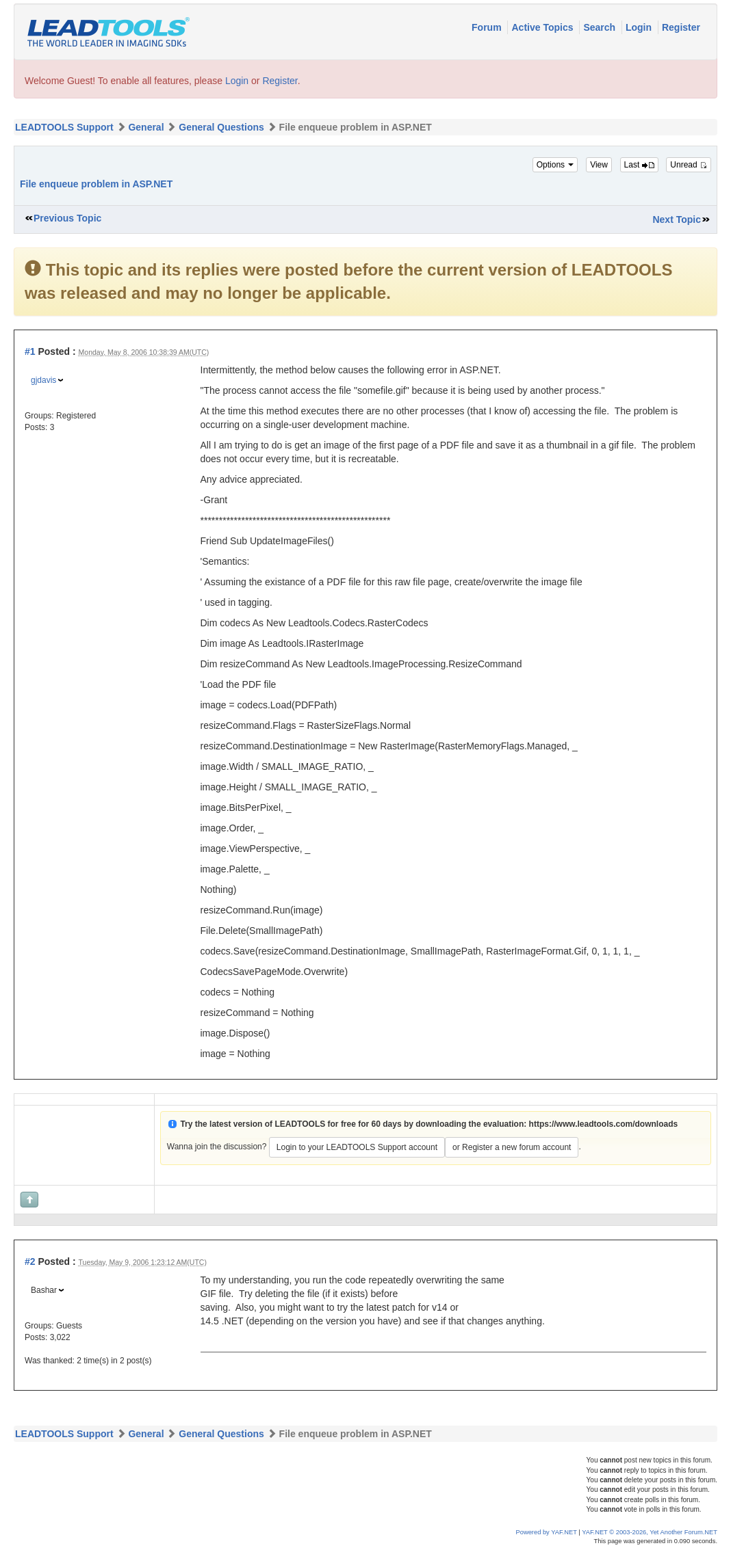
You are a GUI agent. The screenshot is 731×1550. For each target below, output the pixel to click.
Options (555, 165)
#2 (30, 1261)
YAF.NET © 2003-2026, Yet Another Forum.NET (649, 1532)
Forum (488, 27)
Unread (688, 165)
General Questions (221, 127)
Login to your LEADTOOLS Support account (357, 1147)
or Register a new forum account (511, 1147)
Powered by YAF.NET (546, 1532)
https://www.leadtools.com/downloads (603, 1124)
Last (639, 165)
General (146, 127)
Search (600, 27)
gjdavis (43, 380)
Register (681, 27)
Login (640, 27)
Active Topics (543, 27)
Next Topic (676, 219)
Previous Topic (67, 218)
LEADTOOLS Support (64, 127)
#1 (30, 351)
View (599, 165)
